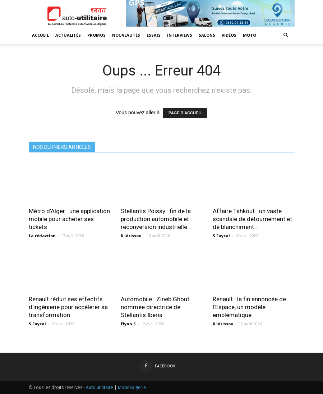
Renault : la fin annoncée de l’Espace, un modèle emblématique (249, 307)
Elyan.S (128, 323)
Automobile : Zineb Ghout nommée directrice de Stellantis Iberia (155, 307)
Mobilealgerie (132, 387)
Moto (249, 35)
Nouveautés (126, 35)
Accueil (40, 35)
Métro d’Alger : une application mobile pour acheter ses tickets (69, 218)
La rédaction (42, 235)
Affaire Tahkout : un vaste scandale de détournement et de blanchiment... (252, 218)
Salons (207, 35)
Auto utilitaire (99, 387)
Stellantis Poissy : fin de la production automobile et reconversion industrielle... (156, 218)
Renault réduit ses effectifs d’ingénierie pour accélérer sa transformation (68, 307)
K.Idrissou (131, 235)
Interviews (179, 35)
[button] (286, 35)
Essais (154, 35)
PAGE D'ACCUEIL (185, 113)
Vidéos (229, 35)
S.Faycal (221, 235)
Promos (96, 35)
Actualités (68, 35)
